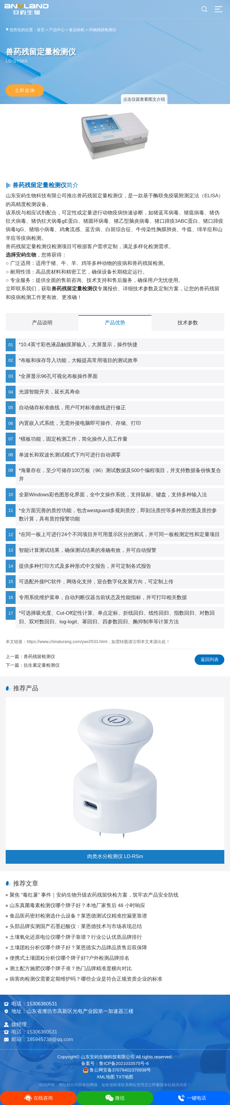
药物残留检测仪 (102, 30)
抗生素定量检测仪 (42, 665)
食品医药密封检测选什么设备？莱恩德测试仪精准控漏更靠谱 (78, 916)
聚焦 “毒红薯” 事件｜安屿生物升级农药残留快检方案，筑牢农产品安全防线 (94, 895)
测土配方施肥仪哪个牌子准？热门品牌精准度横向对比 (71, 968)
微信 (115, 1098)
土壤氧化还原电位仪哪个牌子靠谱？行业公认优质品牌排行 (76, 937)
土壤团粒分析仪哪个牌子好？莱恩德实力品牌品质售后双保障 (78, 947)
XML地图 (106, 1077)
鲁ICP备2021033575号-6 (124, 1063)
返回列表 (210, 659)
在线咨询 (38, 1098)
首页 (41, 30)
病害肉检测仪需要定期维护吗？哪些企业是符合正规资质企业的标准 (86, 979)
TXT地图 (124, 1077)
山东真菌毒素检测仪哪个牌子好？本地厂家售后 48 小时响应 (77, 905)
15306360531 (42, 1004)
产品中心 (57, 30)
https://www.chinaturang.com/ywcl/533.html (67, 641)
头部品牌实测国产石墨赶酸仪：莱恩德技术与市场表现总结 (76, 926)
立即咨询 (25, 90)
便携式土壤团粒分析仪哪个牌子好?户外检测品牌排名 (69, 958)
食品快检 (76, 30)
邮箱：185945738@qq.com (42, 1039)
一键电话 (191, 1098)
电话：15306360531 (34, 1032)
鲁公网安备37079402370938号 (117, 1070)
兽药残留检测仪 (39, 656)
